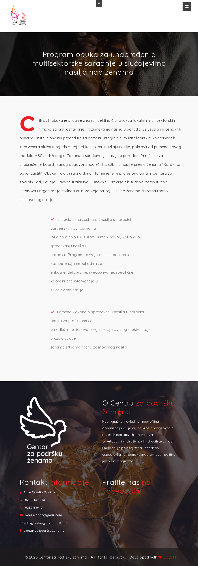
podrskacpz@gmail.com (43, 515)
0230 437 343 (35, 500)
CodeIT (169, 557)
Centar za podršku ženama (44, 531)
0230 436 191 (34, 507)
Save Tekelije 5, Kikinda (41, 492)
